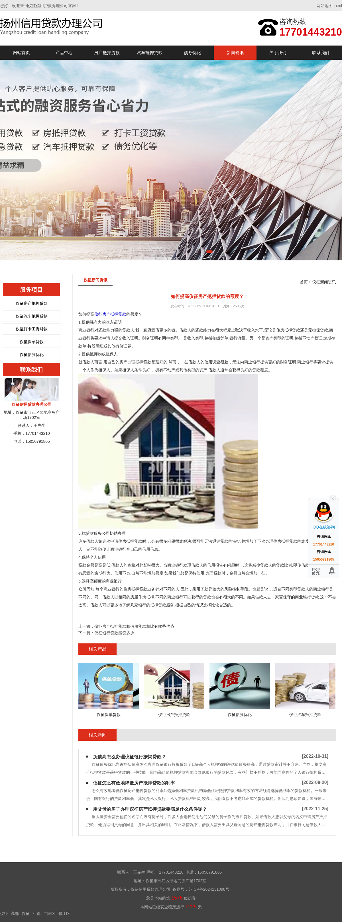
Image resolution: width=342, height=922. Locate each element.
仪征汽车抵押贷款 (32, 316)
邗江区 (64, 913)
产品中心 (64, 52)
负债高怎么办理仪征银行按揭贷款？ (129, 756)
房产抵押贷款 (107, 52)
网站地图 (325, 5)
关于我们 (277, 52)
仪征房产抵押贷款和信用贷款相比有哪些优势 (134, 626)
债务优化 (192, 52)
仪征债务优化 (32, 354)
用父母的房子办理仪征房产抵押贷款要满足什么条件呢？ (150, 809)
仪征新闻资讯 (324, 282)
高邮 (15, 913)
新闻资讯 (235, 52)
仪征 (4, 913)
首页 (304, 282)
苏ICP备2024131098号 (208, 889)
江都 (36, 913)
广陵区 (49, 913)
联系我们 (320, 52)
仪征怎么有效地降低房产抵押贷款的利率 (134, 783)
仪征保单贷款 (32, 341)
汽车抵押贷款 (149, 52)
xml (339, 5)
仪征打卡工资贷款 (32, 329)
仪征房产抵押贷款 (32, 303)
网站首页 (21, 52)
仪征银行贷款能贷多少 (114, 633)
